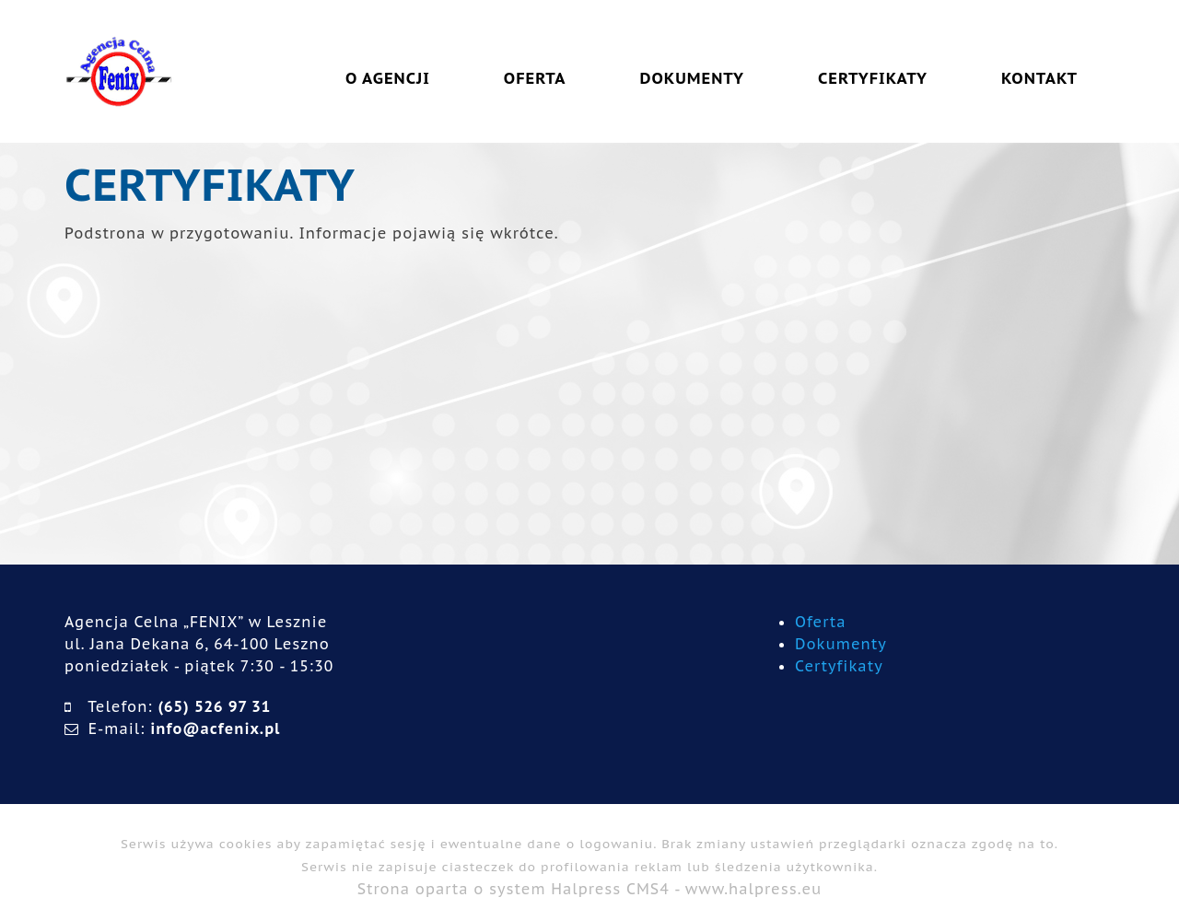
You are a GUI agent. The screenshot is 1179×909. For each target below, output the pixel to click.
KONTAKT (1039, 78)
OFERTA (535, 78)
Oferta (820, 621)
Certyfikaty (839, 666)
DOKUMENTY (692, 78)
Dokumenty (841, 644)
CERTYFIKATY (873, 78)
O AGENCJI (387, 78)
